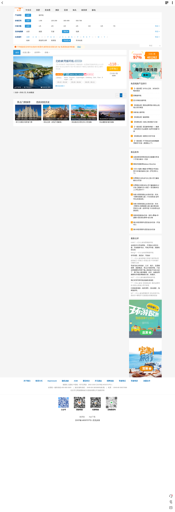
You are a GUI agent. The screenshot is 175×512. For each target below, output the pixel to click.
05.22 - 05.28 (62, 82)
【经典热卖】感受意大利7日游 (144, 136)
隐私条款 (65, 381)
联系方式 (39, 381)
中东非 (28, 10)
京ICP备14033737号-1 (104, 385)
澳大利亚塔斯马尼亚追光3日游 (144, 229)
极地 (94, 10)
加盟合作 (146, 381)
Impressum (52, 381)
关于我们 (27, 381)
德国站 (65, 385)
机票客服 (95, 404)
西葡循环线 (137, 95)
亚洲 (66, 10)
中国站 (75, 385)
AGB (76, 381)
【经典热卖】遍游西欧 (141, 117)
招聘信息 (110, 381)
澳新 (57, 10)
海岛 (74, 10)
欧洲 (19, 10)
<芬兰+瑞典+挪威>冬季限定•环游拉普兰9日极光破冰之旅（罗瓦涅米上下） (146, 171)
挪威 (79, 47)
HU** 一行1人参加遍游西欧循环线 (143, 277)
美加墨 (47, 10)
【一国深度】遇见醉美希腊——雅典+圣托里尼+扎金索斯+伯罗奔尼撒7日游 (146, 129)
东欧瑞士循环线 (139, 112)
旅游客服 (79, 404)
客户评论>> (27, 87)
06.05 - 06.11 (90, 82)
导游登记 (122, 381)
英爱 (38, 10)
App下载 (92, 417)
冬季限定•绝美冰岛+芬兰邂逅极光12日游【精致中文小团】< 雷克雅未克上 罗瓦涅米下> (146, 187)
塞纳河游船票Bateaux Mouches (144, 164)
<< (117, 95)
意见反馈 (96, 420)
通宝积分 (86, 381)
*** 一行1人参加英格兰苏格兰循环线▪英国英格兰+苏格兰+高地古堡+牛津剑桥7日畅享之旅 (145, 260)
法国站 (70, 385)
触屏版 (82, 417)
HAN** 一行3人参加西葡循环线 (142, 242)
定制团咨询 (111, 404)
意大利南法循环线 (139, 100)
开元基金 (98, 381)
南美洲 (84, 10)
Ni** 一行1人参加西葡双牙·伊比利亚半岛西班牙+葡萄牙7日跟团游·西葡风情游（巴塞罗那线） (145, 295)
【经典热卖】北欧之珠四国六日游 (145, 122)
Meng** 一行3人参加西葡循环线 (142, 253)
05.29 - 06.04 (76, 82)
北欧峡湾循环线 (69, 61)
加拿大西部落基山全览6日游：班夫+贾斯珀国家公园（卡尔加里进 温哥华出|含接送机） (146, 197)
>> (124, 95)
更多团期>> (61, 86)
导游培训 (134, 381)
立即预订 (113, 68)
